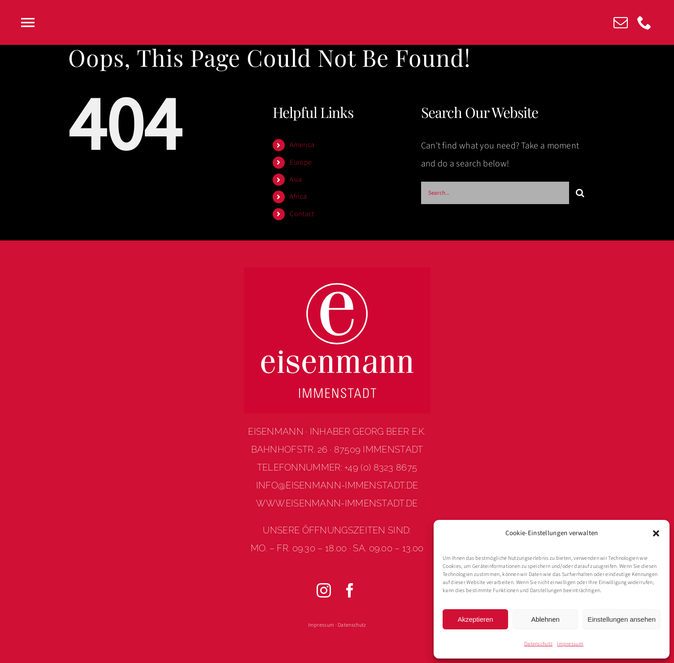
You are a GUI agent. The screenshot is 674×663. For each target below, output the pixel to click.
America (302, 145)
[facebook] (350, 590)
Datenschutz (538, 644)
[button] (656, 533)
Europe (301, 162)
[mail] (620, 22)
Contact (302, 214)
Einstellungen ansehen (621, 619)
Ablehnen (545, 619)
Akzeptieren (475, 619)
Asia (296, 179)
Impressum (570, 644)
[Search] (580, 193)
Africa (298, 196)
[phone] (644, 22)
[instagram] (324, 590)
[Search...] (495, 193)
